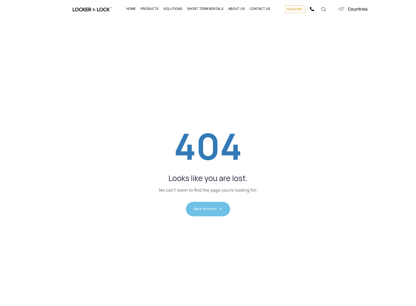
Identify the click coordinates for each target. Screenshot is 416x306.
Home (131, 9)
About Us (236, 9)
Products (150, 9)
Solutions (172, 9)
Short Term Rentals (205, 9)
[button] (295, 9)
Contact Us (260, 9)
